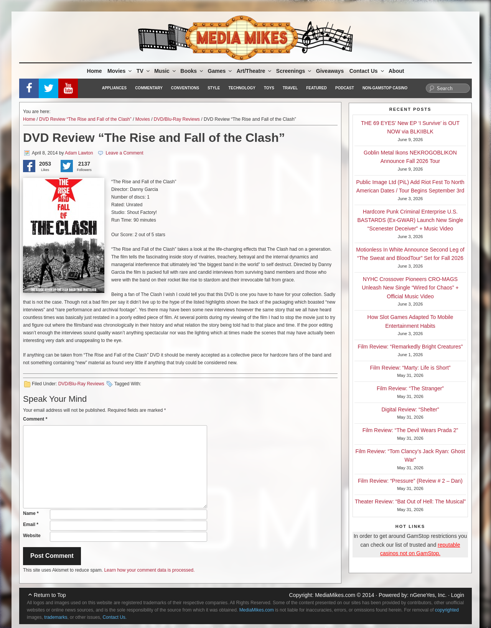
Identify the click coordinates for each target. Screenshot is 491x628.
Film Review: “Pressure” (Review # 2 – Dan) (410, 481)
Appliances (114, 88)
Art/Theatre (255, 71)
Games (220, 71)
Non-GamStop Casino (384, 88)
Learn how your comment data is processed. (149, 570)
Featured (316, 88)
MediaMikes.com (335, 595)
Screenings (294, 71)
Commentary (149, 88)
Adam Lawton (79, 153)
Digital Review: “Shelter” (410, 409)
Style (214, 88)
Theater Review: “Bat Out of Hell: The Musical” (410, 501)
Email (30, 524)
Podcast (344, 88)
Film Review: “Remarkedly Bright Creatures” (410, 347)
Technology (241, 88)
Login (457, 595)
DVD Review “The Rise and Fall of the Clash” (85, 119)
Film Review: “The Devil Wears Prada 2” (410, 430)
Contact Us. (114, 617)
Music (165, 71)
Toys (269, 88)
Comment (35, 419)
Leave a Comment (124, 153)
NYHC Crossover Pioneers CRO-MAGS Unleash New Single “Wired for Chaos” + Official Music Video (410, 287)
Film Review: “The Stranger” (410, 388)
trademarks (55, 617)
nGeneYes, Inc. (428, 595)
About (396, 71)
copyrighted (447, 610)
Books (192, 71)
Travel (290, 88)
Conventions (185, 88)
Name (31, 513)
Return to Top (50, 595)
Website (32, 535)
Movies (120, 71)
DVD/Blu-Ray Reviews (177, 119)
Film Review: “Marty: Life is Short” (410, 368)
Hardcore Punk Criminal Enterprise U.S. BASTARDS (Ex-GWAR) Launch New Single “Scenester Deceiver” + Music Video (410, 220)
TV (144, 71)
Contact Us (367, 71)
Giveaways (330, 71)
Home (94, 71)
